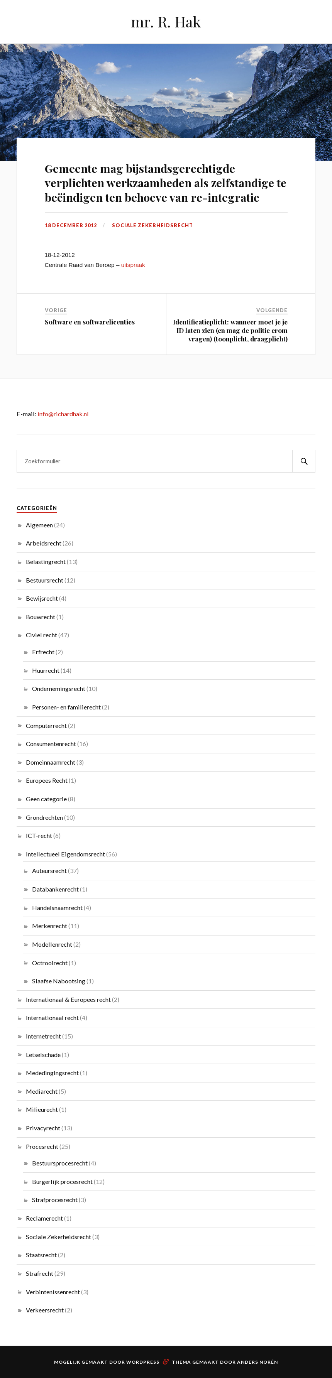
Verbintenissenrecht (53, 1291)
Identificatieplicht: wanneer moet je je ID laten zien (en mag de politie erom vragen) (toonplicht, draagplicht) (230, 330)
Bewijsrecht (42, 598)
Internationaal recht (52, 1017)
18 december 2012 (71, 225)
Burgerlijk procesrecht (62, 1181)
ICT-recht (39, 835)
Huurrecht (45, 670)
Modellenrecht (52, 944)
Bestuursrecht (44, 580)
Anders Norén (257, 1362)
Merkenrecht (49, 925)
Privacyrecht (43, 1127)
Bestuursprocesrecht (60, 1163)
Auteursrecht (49, 870)
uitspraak (133, 265)
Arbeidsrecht (43, 543)
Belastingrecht (46, 561)
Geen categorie (46, 798)
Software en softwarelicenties (90, 321)
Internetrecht (43, 1036)
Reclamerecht (44, 1218)
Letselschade (43, 1054)
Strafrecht (39, 1273)
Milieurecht (42, 1109)
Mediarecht (42, 1091)
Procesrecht (42, 1146)
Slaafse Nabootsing (58, 981)
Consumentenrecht (51, 743)
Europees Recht (47, 780)
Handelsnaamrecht (57, 907)
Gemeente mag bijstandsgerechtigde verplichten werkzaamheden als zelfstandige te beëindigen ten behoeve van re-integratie (165, 182)
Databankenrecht (55, 889)
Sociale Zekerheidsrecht (152, 225)
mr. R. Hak (166, 21)
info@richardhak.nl (63, 413)
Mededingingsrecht (52, 1072)
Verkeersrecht (45, 1310)
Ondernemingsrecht (58, 688)
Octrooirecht (50, 962)
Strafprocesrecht (55, 1199)
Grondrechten (44, 817)
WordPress (142, 1362)
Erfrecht (43, 651)
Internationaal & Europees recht (68, 999)
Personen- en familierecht (66, 707)
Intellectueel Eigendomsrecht (65, 854)
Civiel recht (41, 634)
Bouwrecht (40, 616)
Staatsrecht (41, 1254)
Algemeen (39, 525)
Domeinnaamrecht (50, 762)
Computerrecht (46, 725)
